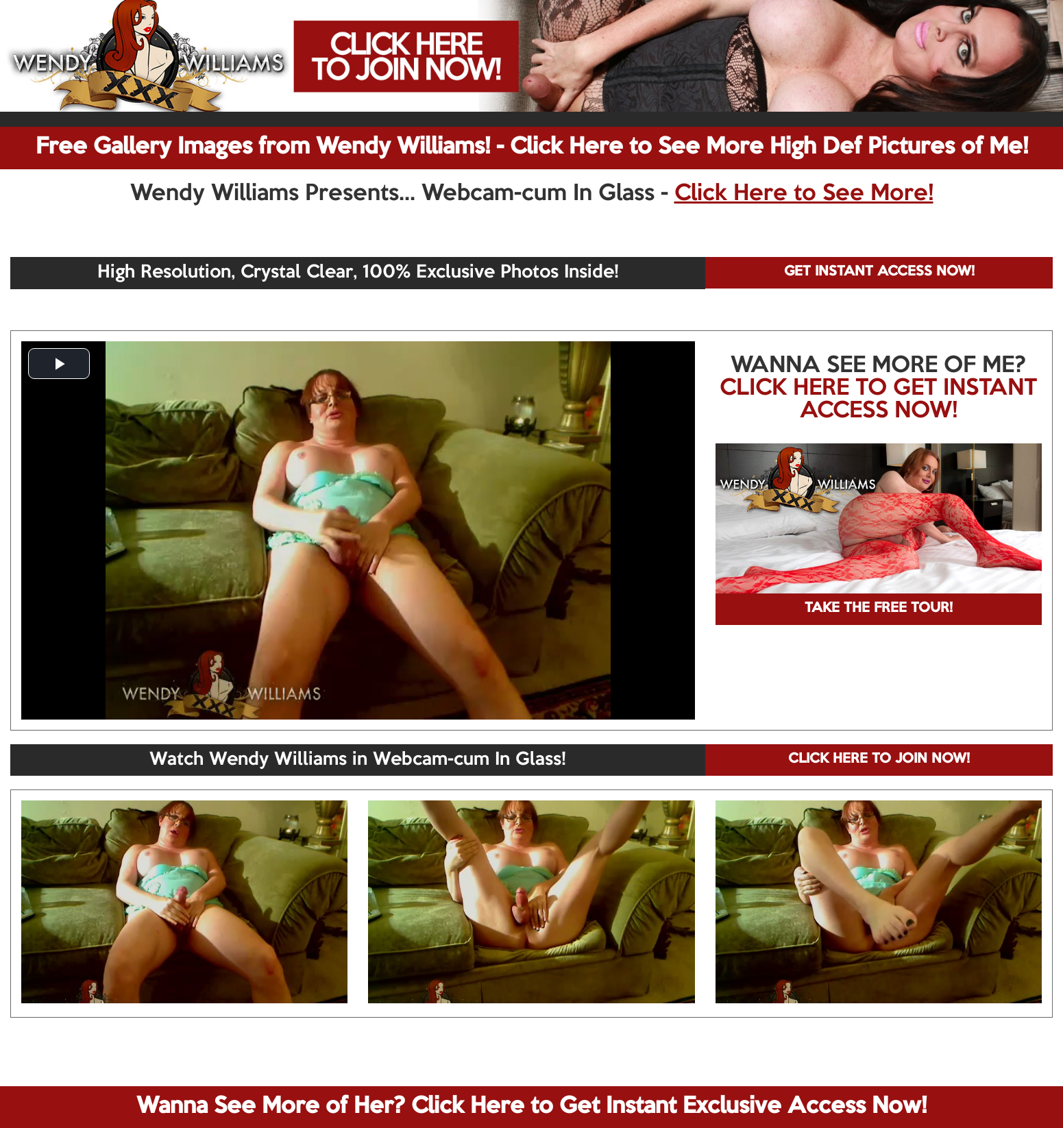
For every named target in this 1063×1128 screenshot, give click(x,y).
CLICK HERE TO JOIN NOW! (879, 759)
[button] (59, 363)
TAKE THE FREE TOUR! (879, 608)
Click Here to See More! (803, 194)
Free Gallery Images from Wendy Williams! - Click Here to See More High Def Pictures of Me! (532, 147)
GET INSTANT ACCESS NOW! (879, 272)
